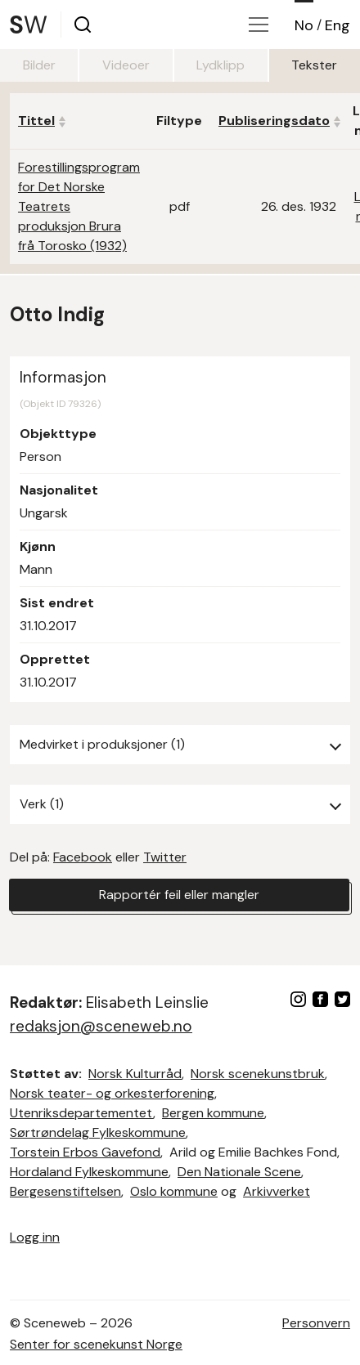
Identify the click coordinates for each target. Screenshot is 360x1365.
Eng (337, 25)
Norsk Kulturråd (135, 1073)
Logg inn (35, 1237)
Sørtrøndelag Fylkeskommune (98, 1132)
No (304, 25)
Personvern (316, 1322)
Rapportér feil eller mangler (179, 894)
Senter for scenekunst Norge (96, 1344)
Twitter (165, 857)
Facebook (82, 857)
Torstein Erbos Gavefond (85, 1152)
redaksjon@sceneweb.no (101, 1026)
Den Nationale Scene (239, 1171)
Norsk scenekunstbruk (258, 1073)
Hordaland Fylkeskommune (89, 1171)
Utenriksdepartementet (81, 1112)
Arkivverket (276, 1191)
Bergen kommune (213, 1112)
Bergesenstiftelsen (65, 1191)
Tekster (314, 65)
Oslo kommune (174, 1191)
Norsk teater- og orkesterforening (112, 1093)
